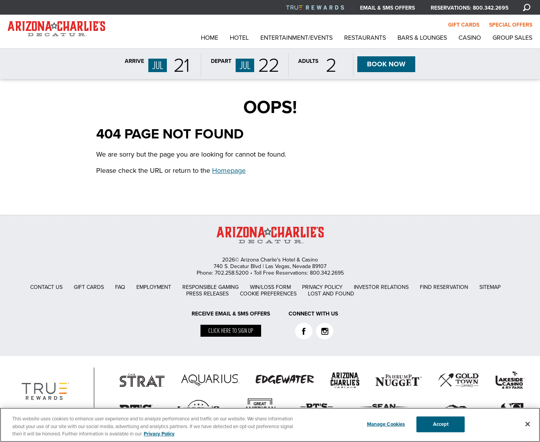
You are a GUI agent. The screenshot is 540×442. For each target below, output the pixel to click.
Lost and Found (331, 293)
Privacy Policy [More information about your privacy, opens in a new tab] (159, 434)
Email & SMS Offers (387, 8)
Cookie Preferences (268, 293)
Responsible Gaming (210, 287)
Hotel (239, 38)
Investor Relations (381, 287)
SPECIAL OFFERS (510, 25)
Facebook (303, 331)
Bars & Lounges (422, 38)
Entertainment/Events (296, 38)
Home (209, 38)
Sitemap (490, 287)
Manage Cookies (386, 424)
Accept (441, 424)
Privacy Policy (322, 287)
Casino (469, 38)
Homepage (229, 170)
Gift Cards (89, 287)
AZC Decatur (56, 30)
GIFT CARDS (463, 25)
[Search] (526, 7)
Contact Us (46, 287)
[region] (270, 425)
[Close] (527, 423)
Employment (153, 287)
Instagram (324, 331)
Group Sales (512, 38)
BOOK (386, 64)
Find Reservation (444, 287)
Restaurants (365, 38)
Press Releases (207, 293)
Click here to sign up (230, 331)
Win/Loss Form (270, 287)
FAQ (120, 287)
